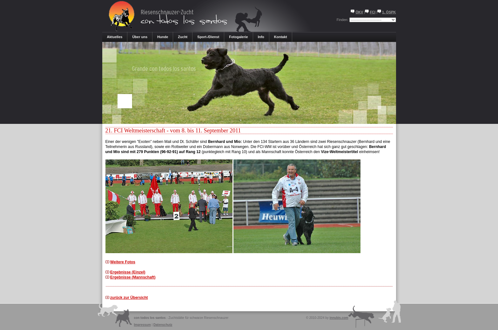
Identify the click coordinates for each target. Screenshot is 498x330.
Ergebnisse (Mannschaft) (133, 277)
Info (261, 37)
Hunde (162, 37)
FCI (372, 12)
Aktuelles (115, 37)
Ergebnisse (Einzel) (127, 272)
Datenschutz (162, 325)
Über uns (139, 37)
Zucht (182, 37)
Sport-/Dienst (208, 37)
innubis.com (339, 318)
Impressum (142, 325)
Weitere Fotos (122, 262)
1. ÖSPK (389, 12)
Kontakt (280, 37)
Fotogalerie (238, 37)
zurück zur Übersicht (129, 297)
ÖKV (359, 12)
